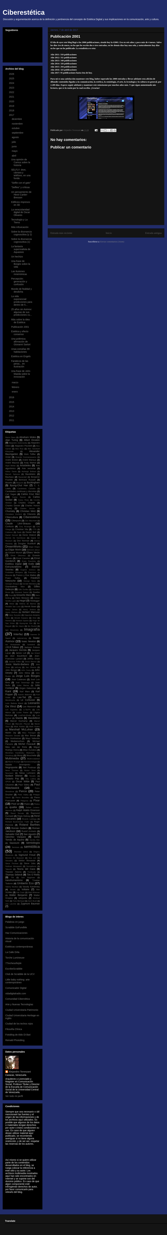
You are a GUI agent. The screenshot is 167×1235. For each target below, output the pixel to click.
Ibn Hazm (20, 626)
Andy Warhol (30, 463)
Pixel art (15, 804)
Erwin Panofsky (29, 561)
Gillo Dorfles (23, 589)
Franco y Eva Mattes (26, 575)
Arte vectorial (28, 468)
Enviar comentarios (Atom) (112, 241)
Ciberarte (31, 514)
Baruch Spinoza (12, 474)
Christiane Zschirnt (13, 514)
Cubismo (9, 532)
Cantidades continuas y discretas (21, 491)
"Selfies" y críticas (20, 187)
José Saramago (23, 683)
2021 (12, 96)
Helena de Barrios (27, 604)
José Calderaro (19, 679)
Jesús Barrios (31, 662)
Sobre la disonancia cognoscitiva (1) (21, 240)
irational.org (22, 638)
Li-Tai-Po (27, 710)
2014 (12, 406)
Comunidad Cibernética (17, 999)
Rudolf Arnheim (29, 831)
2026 (12, 74)
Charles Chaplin (26, 503)
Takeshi (8, 869)
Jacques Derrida (18, 650)
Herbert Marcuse (31, 612)
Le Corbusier (28, 700)
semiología (33, 842)
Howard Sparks (22, 621)
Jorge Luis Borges (28, 676)
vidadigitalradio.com (15, 993)
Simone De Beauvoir (14, 858)
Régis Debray (23, 816)
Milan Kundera (30, 750)
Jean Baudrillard (18, 656)
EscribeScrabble (13, 968)
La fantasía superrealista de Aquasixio (20, 249)
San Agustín (30, 834)
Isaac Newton (29, 641)
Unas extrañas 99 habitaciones (20, 350)
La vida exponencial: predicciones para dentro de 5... (21, 300)
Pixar (36, 800)
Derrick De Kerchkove (15, 538)
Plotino (37, 804)
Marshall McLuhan (21, 729)
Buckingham (33, 482)
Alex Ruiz (19, 449)
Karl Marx (25, 691)
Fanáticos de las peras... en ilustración (19, 364)
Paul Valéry (23, 785)
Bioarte (8, 483)
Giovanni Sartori (22, 592)
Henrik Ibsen (30, 606)
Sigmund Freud (27, 855)
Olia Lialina (30, 779)
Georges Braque (12, 584)
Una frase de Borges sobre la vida (20, 264)
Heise (11, 604)
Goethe (36, 592)
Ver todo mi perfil (14, 1096)
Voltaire (25, 889)
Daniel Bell (31, 532)
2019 (12, 106)
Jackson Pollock (32, 647)
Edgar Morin (14, 549)
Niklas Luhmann (27, 773)
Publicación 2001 (20, 327)
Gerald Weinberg (30, 584)
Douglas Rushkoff (27, 543)
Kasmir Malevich (25, 695)
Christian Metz (28, 511)
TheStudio (31, 872)
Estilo (31, 564)
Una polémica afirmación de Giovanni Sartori (20, 341)
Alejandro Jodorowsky (18, 443)
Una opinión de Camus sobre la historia (20, 162)
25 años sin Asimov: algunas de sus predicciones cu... (21, 312)
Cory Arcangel (25, 527)
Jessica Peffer (15, 662)
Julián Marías (23, 685)
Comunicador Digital (15, 988)
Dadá (19, 532)
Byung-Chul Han (19, 485)
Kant (8, 691)
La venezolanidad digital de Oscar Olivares (20, 212)
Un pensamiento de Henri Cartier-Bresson (21, 195)
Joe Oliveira (31, 667)
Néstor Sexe (30, 770)
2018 (12, 110)
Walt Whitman (34, 892)
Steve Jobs (29, 863)
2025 (12, 78)
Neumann (9, 773)
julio (14, 142)
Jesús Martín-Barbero (17, 664)
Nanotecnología (30, 762)
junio (14, 146)
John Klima (24, 673)
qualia (13, 807)
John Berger (11, 670)
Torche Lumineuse (14, 957)
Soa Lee (32, 858)
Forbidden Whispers (14, 572)
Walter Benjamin (18, 895)
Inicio (109, 232)
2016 (12, 397)
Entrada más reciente (61, 232)
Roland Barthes (29, 824)
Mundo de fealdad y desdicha (21, 290)
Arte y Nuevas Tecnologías (19, 1004)
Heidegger (35, 601)
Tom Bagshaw (28, 878)
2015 (12, 402)
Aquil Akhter (10, 466)
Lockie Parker (22, 712)
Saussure (14, 843)
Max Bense (30, 735)
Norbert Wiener (14, 775)
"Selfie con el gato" (21, 182)
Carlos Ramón (19, 497)
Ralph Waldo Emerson (28, 810)
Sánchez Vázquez (15, 836)
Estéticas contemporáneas (19, 946)
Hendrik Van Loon (13, 607)
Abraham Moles (27, 437)
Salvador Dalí (12, 834)
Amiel (8, 457)
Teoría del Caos (26, 869)
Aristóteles (25, 465)
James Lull (21, 653)
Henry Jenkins (29, 610)
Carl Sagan (10, 494)
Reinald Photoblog (14, 1040)
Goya (11, 595)
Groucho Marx (23, 595)
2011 (12, 420)
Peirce (23, 791)
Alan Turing (11, 440)
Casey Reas (23, 500)
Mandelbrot (34, 718)
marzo (15, 382)
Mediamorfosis (17, 741)
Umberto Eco (25, 883)
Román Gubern (19, 828)
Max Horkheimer (13, 738)
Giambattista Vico (15, 586)
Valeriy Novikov (12, 887)
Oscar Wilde (23, 781)
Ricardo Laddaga (29, 819)
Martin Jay (10, 733)
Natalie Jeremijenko (17, 765)
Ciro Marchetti (31, 521)
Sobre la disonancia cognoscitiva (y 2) (21, 233)
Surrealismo (31, 866)
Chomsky (10, 511)
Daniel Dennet (11, 535)
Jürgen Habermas (27, 688)
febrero (16, 387)
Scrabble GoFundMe (16, 927)
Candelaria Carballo (26, 489)
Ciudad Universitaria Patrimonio (21, 1010)
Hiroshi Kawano (21, 618)
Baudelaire (30, 474)
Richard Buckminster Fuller (17, 822)
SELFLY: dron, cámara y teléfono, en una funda (20, 173)
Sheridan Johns (21, 852)
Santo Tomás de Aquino (22, 838)
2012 (12, 415)
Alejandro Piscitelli (23, 446)
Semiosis (15, 847)
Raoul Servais (17, 813)
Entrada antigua (153, 232)
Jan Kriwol (35, 653)
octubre (16, 128)
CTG (35, 529)
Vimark (13, 890)
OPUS (8, 782)
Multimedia (12, 758)
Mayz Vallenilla (33, 738)
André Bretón (11, 460)
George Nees (29, 581)
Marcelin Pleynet (22, 724)
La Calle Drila (12, 952)
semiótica (32, 847)
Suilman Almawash (13, 866)
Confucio (9, 526)
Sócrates (9, 861)
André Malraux (29, 460)
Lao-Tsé (22, 697)
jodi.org (18, 667)
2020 (12, 101)
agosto (15, 137)
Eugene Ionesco (28, 570)
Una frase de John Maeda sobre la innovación (20, 374)
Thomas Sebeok (14, 874)
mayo (15, 151)
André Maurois (12, 463)
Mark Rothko (19, 727)
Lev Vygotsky (11, 710)
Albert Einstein (32, 440)
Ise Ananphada (12, 645)
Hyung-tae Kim (25, 623)
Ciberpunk (16, 521)
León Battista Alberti (14, 703)
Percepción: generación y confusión (19, 281)
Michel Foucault (27, 744)
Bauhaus (9, 477)
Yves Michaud (18, 901)
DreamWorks (13, 546)
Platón (27, 804)
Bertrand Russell (27, 480)
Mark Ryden (34, 727)
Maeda (19, 718)
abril (14, 155)
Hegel (23, 600)
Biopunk (19, 483)
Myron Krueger (14, 762)
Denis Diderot (29, 535)
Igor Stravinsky (12, 630)
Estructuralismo (13, 566)
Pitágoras (24, 801)
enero (15, 391)
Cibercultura (11, 517)
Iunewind (31, 645)
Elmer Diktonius (18, 555)
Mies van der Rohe (16, 747)
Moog (20, 755)
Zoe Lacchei (10, 904)
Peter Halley (23, 795)
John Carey (26, 670)
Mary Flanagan (29, 733)
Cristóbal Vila (21, 529)
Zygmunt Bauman (30, 903)
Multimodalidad (33, 759)
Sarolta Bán (35, 840)
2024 (12, 83)
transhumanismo (14, 880)
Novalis (32, 776)
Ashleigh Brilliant (29, 471)
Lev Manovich (29, 706)
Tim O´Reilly (33, 874)
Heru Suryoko (15, 615)
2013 (12, 411)
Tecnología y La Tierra (19, 221)
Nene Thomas (11, 770)
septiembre (18, 132)
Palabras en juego (14, 922)
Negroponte (11, 767)
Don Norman (23, 541)
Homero (8, 621)
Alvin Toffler (30, 454)
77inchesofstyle (13, 963)
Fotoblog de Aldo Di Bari (18, 1034)
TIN (12, 878)
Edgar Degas (34, 547)
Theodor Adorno (13, 872)
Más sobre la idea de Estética (20, 321)
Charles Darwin (12, 505)
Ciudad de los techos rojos (19, 1023)
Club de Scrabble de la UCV (20, 974)
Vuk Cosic (20, 892)
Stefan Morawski (27, 860)
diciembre (17, 119)
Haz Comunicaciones (16, 933)
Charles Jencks (27, 508)
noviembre (17, 123)
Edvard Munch (15, 552)
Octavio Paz (12, 778)
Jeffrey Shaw (33, 659)
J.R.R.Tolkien (12, 647)
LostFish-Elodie (24, 715)
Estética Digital (13, 564)
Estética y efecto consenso (19, 333)
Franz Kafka (12, 578)
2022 (12, 92)
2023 (12, 87)
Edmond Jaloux (33, 550)
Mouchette (31, 755)
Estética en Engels (21, 356)
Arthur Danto (11, 471)
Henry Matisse (11, 612)
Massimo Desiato (12, 736)
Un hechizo (17, 256)
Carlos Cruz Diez (30, 494)
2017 (12, 115)
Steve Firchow (11, 863)
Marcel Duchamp (19, 721)
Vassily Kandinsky (31, 887)
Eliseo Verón (33, 552)
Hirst (34, 618)
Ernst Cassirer (23, 558)
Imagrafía (32, 629)
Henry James (11, 610)
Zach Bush (32, 901)
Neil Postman (29, 767)
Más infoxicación (20, 227)
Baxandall (22, 477)
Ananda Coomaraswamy (25, 457)
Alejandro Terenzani (20, 1071)
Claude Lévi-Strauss (18, 523)
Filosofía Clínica (13, 1029)
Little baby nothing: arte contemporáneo (17, 981)
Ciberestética (24, 12)
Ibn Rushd (32, 626)
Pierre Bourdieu (22, 797)
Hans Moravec (22, 598)
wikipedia (23, 898)
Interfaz (18, 634)
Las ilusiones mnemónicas (19, 272)
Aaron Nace (10, 437)
